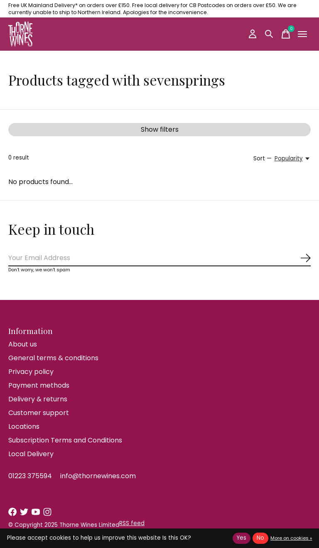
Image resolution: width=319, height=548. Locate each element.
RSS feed (132, 523)
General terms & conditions (53, 358)
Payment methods (38, 385)
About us (22, 344)
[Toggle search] (269, 34)
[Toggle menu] (302, 34)
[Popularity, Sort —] (293, 159)
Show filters (160, 129)
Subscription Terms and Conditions (65, 440)
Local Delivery (31, 454)
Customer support (38, 413)
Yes (241, 538)
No (260, 538)
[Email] (159, 258)
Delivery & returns (37, 399)
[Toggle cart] (285, 34)
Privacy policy (31, 371)
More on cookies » (291, 538)
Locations (23, 426)
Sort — (262, 158)
